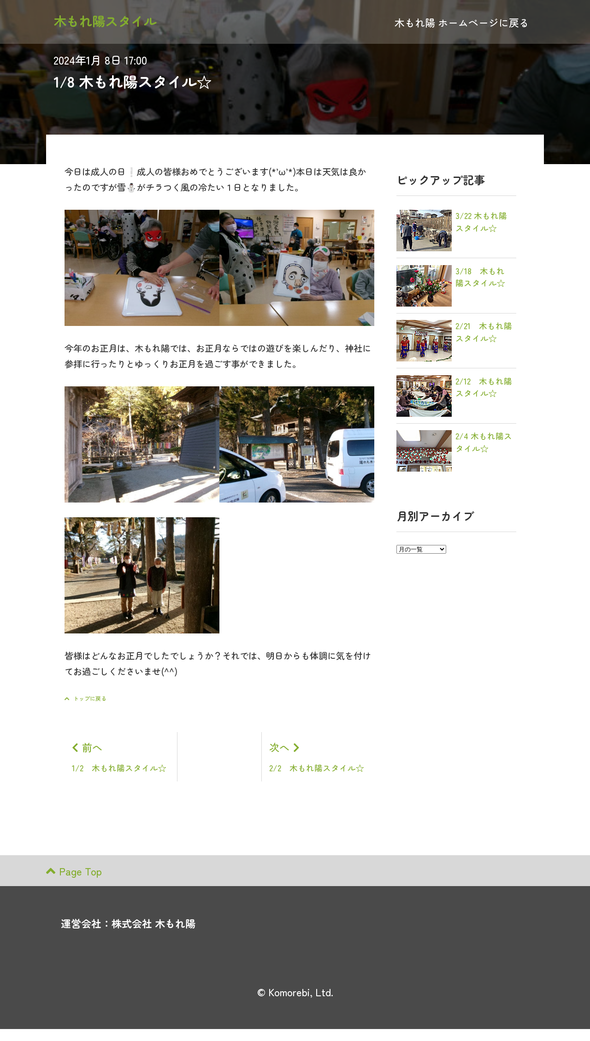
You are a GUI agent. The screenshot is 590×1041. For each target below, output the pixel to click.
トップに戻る (85, 698)
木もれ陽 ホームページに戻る (462, 24)
